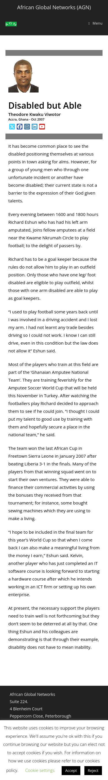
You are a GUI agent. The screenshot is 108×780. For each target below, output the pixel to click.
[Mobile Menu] (95, 23)
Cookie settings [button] (39, 770)
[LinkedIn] (34, 127)
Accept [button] (71, 770)
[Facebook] (19, 127)
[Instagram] (27, 127)
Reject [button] (93, 770)
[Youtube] (42, 127)
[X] (12, 127)
